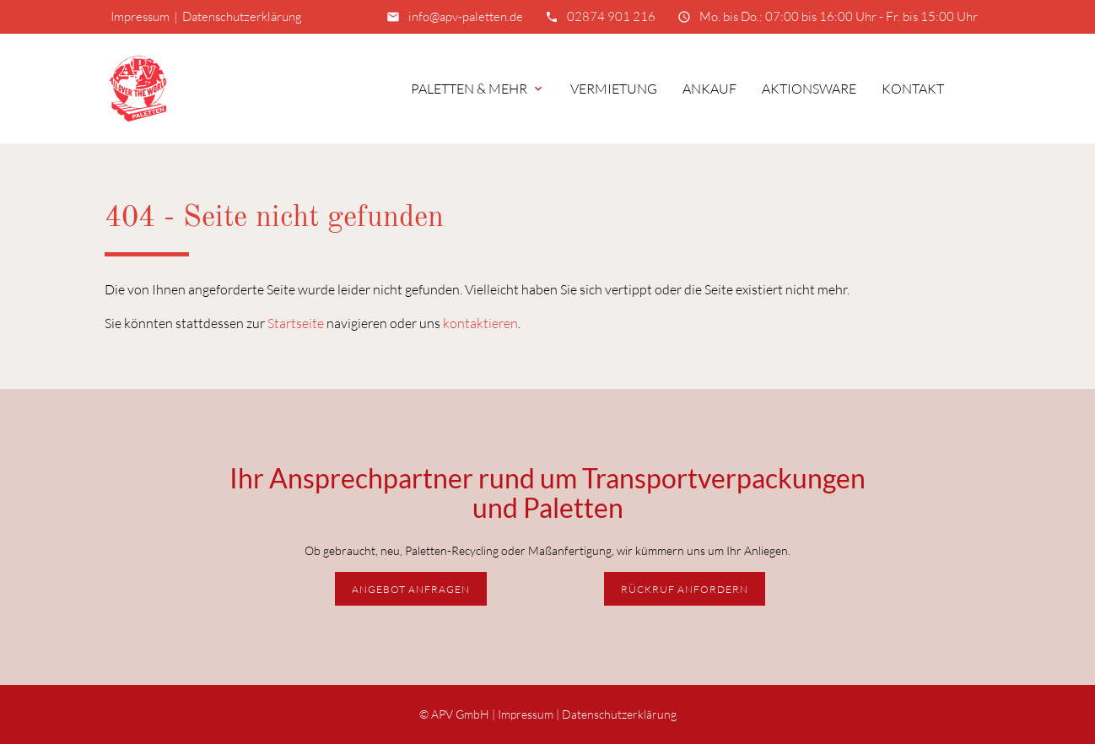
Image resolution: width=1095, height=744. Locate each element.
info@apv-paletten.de (465, 16)
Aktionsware (809, 88)
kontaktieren (480, 323)
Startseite (295, 323)
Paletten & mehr (478, 88)
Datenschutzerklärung (242, 16)
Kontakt (913, 88)
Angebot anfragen (411, 589)
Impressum (140, 16)
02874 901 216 (611, 16)
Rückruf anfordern (684, 589)
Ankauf (709, 88)
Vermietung (613, 88)
